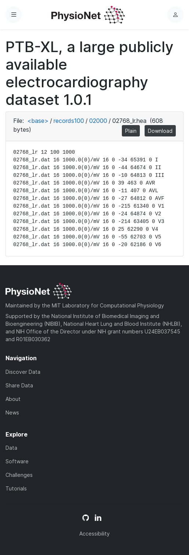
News (12, 412)
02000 (98, 120)
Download (160, 131)
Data (11, 448)
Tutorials (16, 488)
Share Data (19, 385)
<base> (37, 120)
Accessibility (94, 533)
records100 (69, 120)
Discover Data (23, 372)
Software (17, 461)
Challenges (19, 475)
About (13, 399)
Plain (131, 131)
